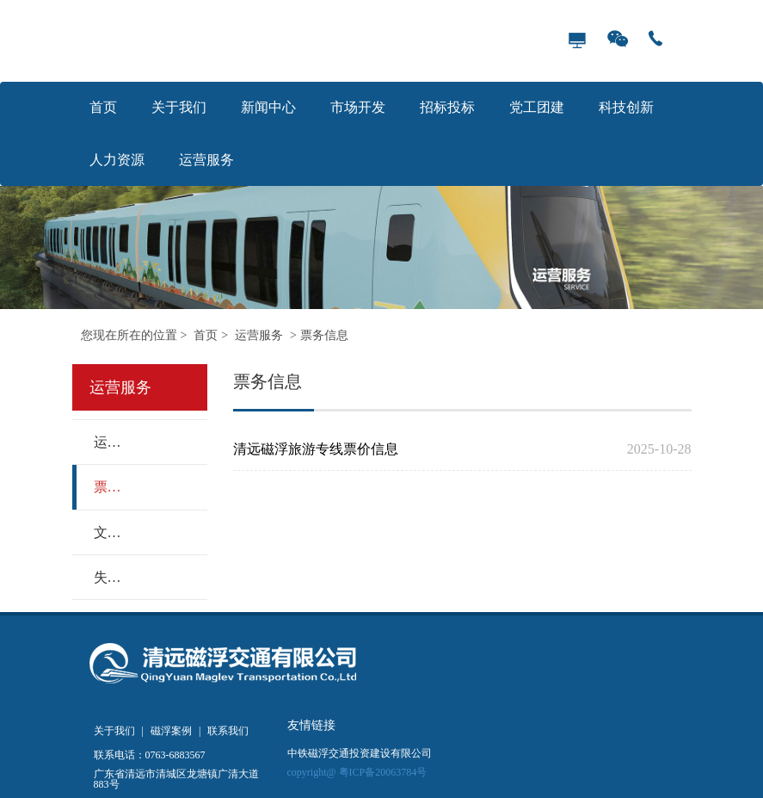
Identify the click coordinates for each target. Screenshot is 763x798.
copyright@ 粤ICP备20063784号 (357, 772)
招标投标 (447, 107)
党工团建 (536, 107)
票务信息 (324, 335)
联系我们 (228, 731)
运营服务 (206, 159)
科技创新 (626, 107)
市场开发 (357, 107)
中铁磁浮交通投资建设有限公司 (359, 753)
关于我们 (178, 107)
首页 (103, 107)
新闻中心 (268, 107)
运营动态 (106, 442)
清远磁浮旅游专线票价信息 (421, 449)
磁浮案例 (171, 731)
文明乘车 (106, 532)
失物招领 (106, 577)
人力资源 (117, 159)
